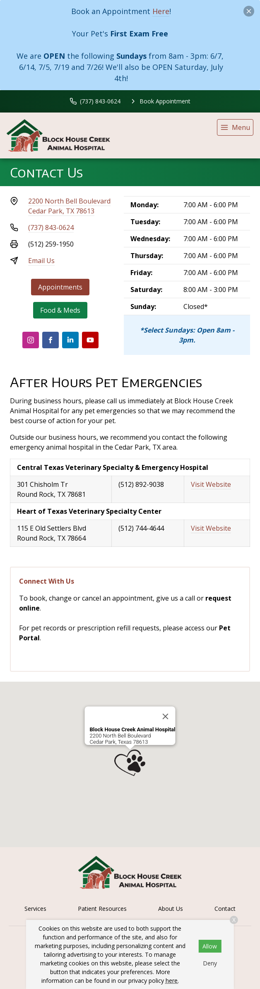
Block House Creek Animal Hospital (132, 729)
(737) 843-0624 (51, 227)
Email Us (41, 260)
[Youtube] (90, 340)
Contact (225, 908)
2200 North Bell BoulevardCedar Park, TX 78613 (69, 206)
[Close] (166, 716)
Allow (209, 946)
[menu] (235, 127)
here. (172, 980)
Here (160, 11)
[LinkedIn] (70, 340)
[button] (129, 763)
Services (35, 908)
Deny (210, 963)
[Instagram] (30, 340)
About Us (170, 908)
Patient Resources (102, 908)
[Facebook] (50, 340)
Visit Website (211, 484)
